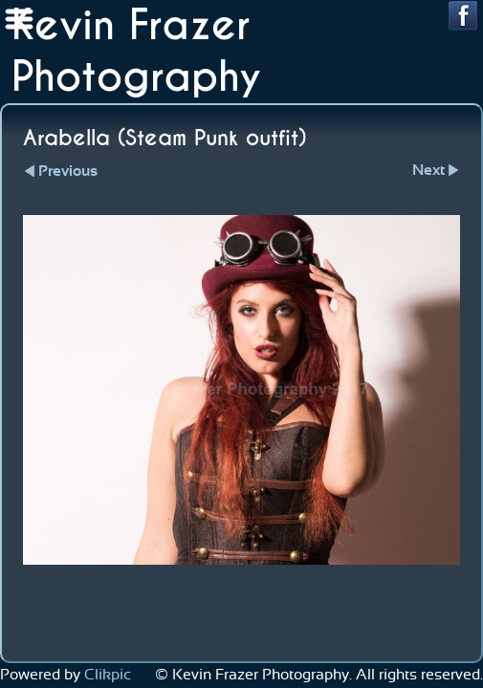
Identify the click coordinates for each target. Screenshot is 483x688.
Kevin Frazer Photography (136, 51)
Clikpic (107, 674)
